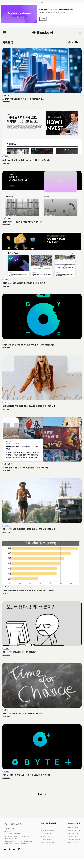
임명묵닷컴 (7, 464)
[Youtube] (5, 850)
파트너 (6, 157)
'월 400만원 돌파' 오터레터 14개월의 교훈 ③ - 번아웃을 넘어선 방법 (28, 529)
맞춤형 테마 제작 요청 (74, 839)
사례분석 (6, 95)
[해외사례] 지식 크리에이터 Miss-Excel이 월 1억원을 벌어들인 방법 (28, 406)
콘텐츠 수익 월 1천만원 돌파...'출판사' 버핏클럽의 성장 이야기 (26, 160)
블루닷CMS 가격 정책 (74, 830)
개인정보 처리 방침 (46, 839)
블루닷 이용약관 (45, 836)
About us (44, 827)
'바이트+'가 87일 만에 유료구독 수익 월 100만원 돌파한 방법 (26, 774)
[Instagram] (19, 850)
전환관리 (6, 710)
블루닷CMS (7, 218)
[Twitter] (14, 850)
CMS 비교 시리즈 (72, 836)
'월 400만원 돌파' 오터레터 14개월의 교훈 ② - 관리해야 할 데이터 (28, 590)
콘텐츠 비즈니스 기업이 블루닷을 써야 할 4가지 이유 (22, 221)
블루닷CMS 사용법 (73, 827)
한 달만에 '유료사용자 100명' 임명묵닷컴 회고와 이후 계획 (25, 467)
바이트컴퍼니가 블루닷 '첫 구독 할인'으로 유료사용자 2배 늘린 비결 (28, 344)
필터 (70, 42)
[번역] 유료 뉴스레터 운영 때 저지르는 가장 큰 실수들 (22, 713)
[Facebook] (9, 850)
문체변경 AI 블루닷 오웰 (47, 842)
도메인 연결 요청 (72, 842)
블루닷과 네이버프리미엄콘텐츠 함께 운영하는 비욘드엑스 (24, 283)
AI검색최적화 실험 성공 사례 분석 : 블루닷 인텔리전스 (23, 98)
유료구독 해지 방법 (73, 833)
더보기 (42, 794)
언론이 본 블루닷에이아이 (48, 830)
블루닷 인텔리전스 (46, 833)
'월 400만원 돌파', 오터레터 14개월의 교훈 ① (20, 652)
